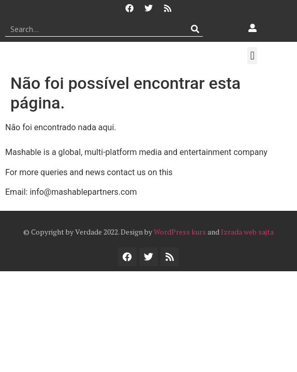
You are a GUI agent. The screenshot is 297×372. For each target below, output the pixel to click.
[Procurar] (195, 29)
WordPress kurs (180, 232)
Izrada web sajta (247, 232)
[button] (252, 55)
